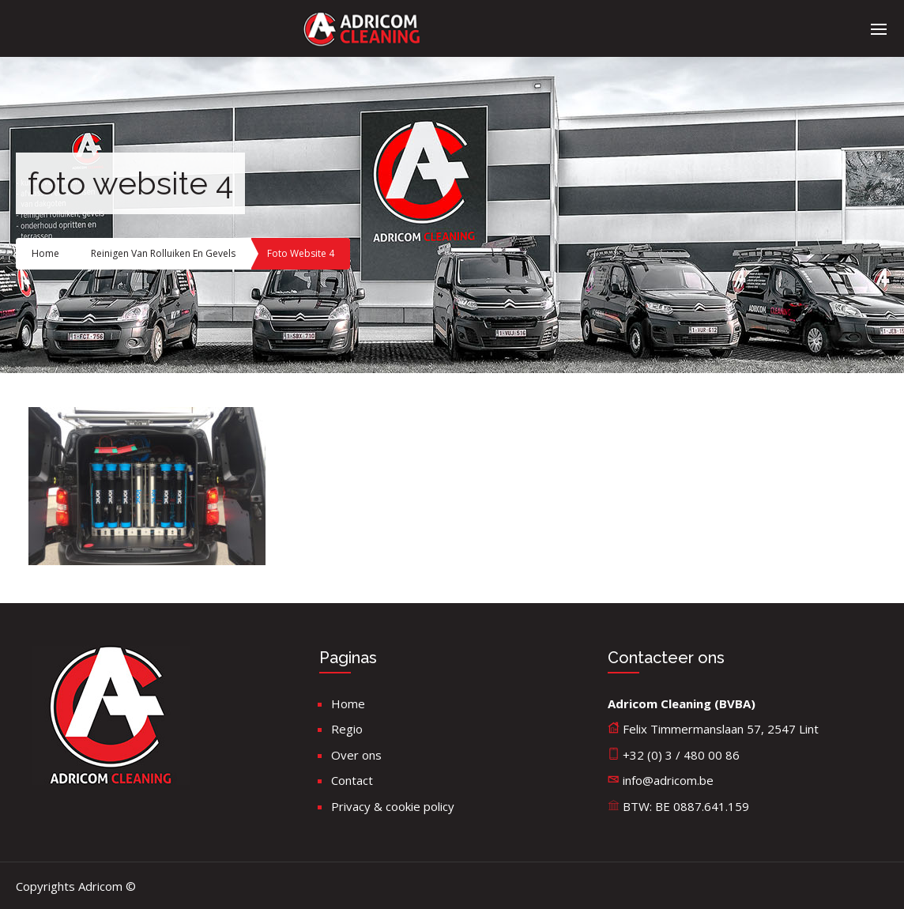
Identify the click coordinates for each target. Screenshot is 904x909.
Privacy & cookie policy (392, 806)
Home (45, 253)
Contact (352, 780)
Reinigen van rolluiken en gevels (163, 253)
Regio (347, 729)
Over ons (356, 755)
